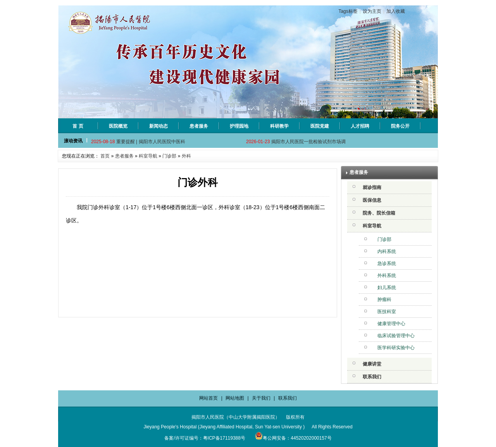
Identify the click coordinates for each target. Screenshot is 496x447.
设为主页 (372, 11)
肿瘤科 (384, 299)
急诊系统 (386, 263)
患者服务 (124, 156)
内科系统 (386, 251)
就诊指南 (372, 187)
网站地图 (235, 398)
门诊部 (169, 156)
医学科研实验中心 (396, 347)
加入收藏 (395, 11)
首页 (105, 156)
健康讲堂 (372, 364)
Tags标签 (347, 11)
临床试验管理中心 (396, 335)
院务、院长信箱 (379, 213)
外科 (186, 156)
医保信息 (372, 200)
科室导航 (148, 156)
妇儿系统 (386, 287)
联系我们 (372, 376)
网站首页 (208, 398)
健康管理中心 (391, 323)
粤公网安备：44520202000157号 (293, 438)
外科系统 (386, 275)
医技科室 (386, 311)
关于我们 (261, 398)
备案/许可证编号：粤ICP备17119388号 (204, 438)
